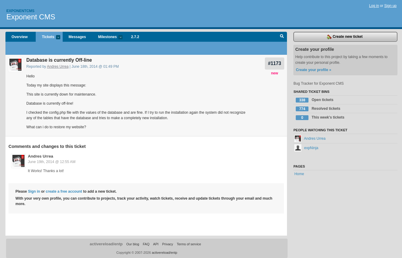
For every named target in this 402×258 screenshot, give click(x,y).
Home (299, 174)
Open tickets (314, 100)
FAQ (146, 244)
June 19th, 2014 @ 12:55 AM (51, 162)
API (156, 244)
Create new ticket (345, 36)
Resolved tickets (318, 108)
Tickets (48, 37)
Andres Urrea (57, 66)
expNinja (306, 148)
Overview (20, 37)
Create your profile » (313, 70)
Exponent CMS (30, 17)
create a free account (64, 191)
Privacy (167, 244)
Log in (374, 6)
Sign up (390, 6)
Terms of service (189, 244)
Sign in (34, 191)
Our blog (132, 244)
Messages (77, 37)
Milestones (107, 37)
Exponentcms (20, 11)
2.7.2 (135, 37)
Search (282, 37)
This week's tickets (320, 117)
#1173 (274, 63)
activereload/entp (106, 244)
